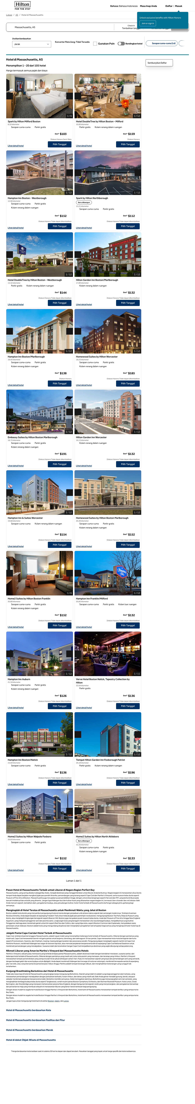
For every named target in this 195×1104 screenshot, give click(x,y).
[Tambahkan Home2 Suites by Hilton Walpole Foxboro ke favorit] (69, 837)
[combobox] (60, 27)
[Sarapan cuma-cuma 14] (161, 43)
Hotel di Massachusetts (32, 15)
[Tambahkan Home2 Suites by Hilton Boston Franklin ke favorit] (69, 599)
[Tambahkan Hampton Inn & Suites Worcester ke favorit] (69, 518)
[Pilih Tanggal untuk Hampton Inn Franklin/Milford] (128, 625)
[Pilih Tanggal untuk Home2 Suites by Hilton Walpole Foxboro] (59, 869)
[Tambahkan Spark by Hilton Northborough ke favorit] (137, 199)
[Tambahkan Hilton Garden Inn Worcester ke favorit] (137, 438)
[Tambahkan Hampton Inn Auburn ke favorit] (69, 680)
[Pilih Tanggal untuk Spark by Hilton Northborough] (128, 226)
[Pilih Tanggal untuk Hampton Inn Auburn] (59, 706)
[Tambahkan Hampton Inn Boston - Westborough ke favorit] (69, 199)
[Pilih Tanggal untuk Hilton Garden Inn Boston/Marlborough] (128, 303)
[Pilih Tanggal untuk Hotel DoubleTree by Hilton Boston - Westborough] (59, 303)
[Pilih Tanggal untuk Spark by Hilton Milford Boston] (59, 144)
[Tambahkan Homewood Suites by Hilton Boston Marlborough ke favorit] (137, 518)
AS (17, 15)
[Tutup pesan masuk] (186, 14)
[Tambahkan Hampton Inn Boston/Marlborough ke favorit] (69, 357)
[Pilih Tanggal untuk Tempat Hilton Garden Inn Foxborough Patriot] (128, 783)
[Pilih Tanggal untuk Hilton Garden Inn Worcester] (128, 464)
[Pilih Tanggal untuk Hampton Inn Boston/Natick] (59, 783)
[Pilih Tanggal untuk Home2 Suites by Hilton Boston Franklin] (59, 625)
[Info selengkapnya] (69, 134)
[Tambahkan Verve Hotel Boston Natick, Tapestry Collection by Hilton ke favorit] (137, 680)
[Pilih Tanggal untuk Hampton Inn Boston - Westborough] (59, 226)
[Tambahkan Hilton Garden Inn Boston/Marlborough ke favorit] (137, 280)
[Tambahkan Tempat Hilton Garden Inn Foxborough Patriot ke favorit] (137, 760)
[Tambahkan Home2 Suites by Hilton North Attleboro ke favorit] (137, 837)
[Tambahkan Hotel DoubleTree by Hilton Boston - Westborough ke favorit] (69, 280)
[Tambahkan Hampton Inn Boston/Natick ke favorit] (69, 760)
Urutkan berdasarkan (21, 38)
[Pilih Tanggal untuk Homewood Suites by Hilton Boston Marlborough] (128, 545)
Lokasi (9, 15)
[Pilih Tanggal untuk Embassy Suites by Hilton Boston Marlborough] (59, 464)
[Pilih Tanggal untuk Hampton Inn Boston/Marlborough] (59, 384)
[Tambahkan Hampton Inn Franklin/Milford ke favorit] (137, 599)
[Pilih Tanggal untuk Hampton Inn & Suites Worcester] (59, 545)
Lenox (66, 1001)
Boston (51, 1001)
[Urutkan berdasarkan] (31, 44)
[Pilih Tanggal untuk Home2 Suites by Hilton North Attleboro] (128, 869)
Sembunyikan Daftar (159, 63)
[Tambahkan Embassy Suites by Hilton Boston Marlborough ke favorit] (69, 438)
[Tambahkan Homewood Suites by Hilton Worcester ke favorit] (137, 357)
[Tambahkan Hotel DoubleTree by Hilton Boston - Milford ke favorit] (137, 122)
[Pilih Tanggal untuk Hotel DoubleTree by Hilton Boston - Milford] (128, 144)
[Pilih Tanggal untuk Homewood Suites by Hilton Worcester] (128, 384)
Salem (57, 1001)
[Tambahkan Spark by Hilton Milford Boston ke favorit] (69, 122)
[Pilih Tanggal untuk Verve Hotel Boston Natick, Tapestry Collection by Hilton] (128, 706)
